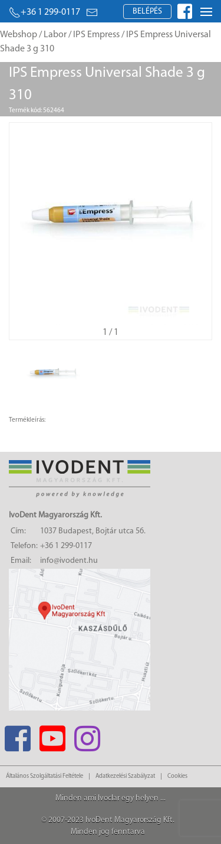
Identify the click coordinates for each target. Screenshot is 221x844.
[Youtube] (52, 735)
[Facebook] (17, 735)
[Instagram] (87, 735)
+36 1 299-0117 (44, 12)
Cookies (177, 776)
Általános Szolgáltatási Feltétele (44, 776)
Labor (55, 35)
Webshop (18, 35)
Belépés (147, 11)
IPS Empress (96, 35)
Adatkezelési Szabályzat (125, 776)
